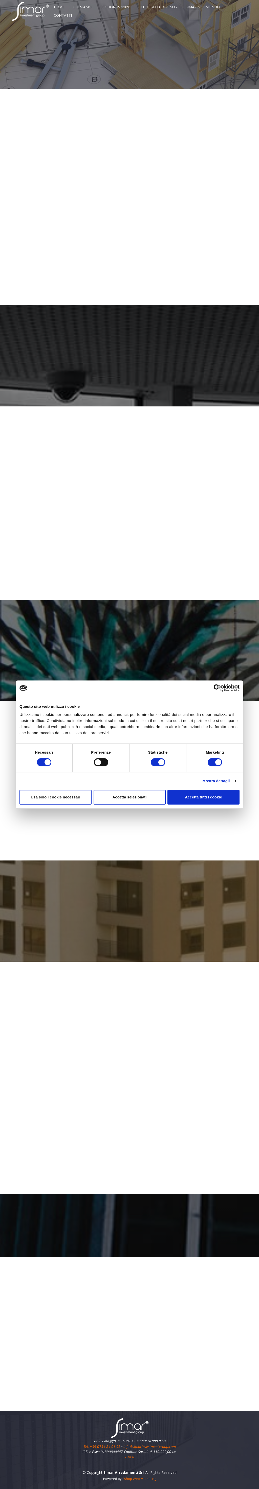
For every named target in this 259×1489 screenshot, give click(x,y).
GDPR (129, 1457)
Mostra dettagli (216, 781)
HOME (59, 7)
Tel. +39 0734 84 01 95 (102, 1446)
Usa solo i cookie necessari (55, 797)
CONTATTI (63, 15)
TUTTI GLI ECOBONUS (158, 7)
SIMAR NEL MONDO (203, 7)
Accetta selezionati (129, 797)
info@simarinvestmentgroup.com (149, 1446)
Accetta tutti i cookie (203, 797)
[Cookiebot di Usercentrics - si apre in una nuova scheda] (217, 688)
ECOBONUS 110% (115, 7)
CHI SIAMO (82, 7)
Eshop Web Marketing (139, 1478)
